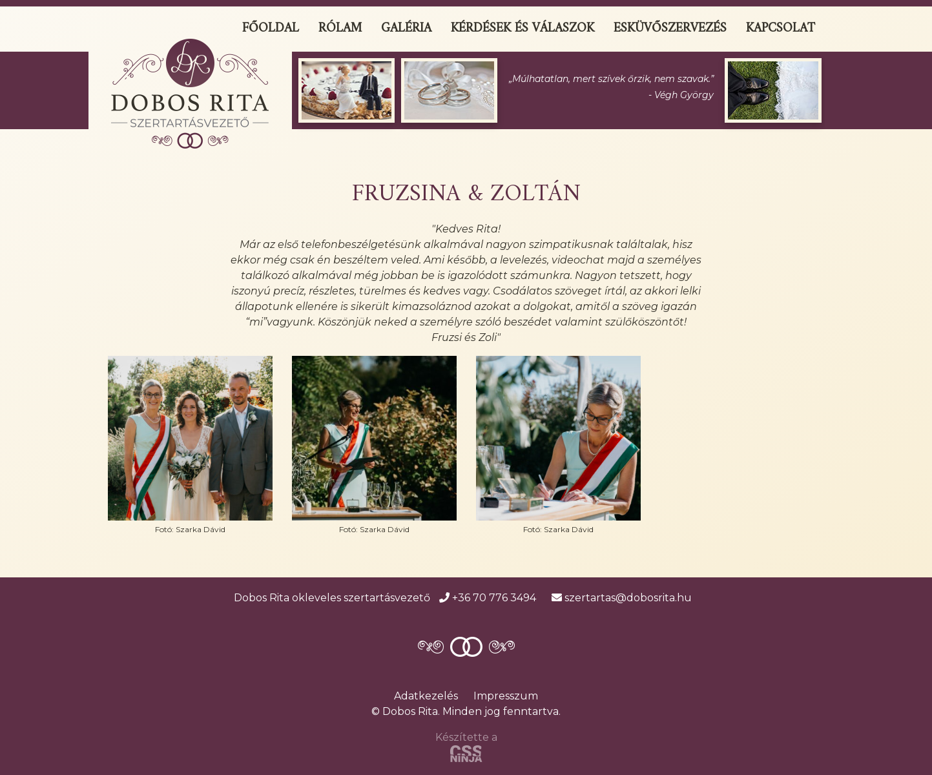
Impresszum (505, 696)
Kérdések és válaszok (522, 29)
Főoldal (270, 29)
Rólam (340, 29)
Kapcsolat (780, 29)
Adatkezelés (426, 696)
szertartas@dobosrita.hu (622, 598)
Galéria (406, 29)
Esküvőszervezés (670, 29)
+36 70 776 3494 (487, 598)
